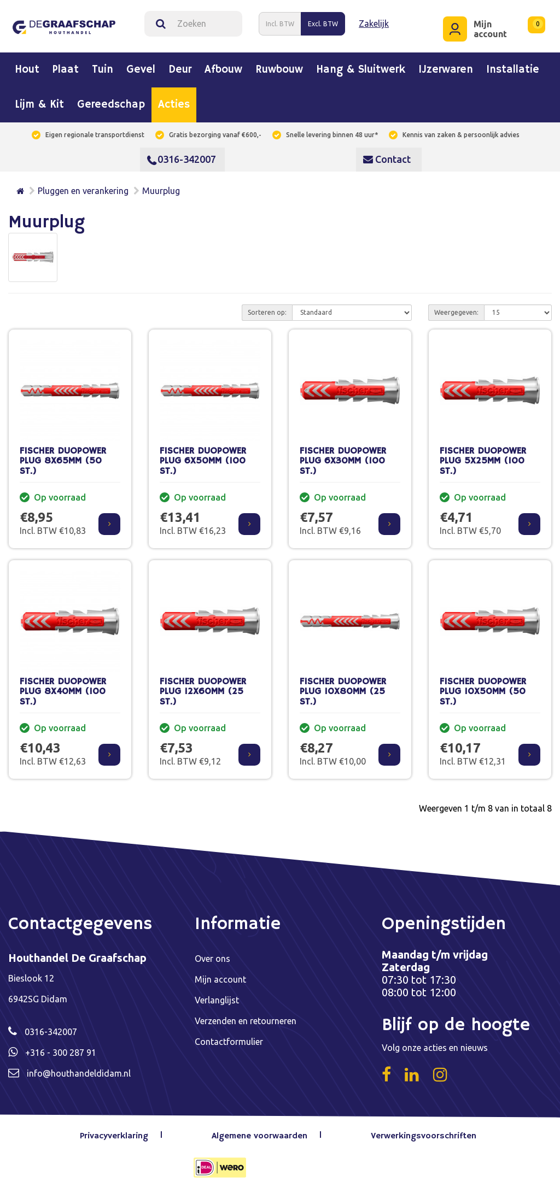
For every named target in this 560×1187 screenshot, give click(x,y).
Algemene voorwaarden (262, 1131)
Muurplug (161, 186)
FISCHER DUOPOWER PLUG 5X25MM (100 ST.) (483, 456)
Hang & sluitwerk (360, 65)
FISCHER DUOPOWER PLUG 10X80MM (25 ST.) (343, 687)
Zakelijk (374, 21)
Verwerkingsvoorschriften (423, 1131)
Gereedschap (111, 100)
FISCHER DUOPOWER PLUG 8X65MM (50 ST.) (63, 456)
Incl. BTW (280, 21)
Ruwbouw (279, 65)
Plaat (65, 65)
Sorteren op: (267, 307)
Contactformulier (229, 1037)
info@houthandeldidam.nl (79, 1068)
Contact (387, 154)
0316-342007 (181, 154)
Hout (27, 65)
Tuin (102, 65)
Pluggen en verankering (83, 186)
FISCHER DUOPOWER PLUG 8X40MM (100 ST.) (63, 687)
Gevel (140, 65)
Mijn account (220, 974)
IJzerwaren (445, 65)
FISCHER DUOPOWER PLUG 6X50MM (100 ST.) (203, 456)
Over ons (212, 954)
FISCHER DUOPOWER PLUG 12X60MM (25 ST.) (203, 687)
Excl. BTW (323, 21)
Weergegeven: (456, 307)
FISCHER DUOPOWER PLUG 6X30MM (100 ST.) (343, 456)
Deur (179, 65)
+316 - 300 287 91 (60, 1048)
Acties (174, 100)
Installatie (512, 65)
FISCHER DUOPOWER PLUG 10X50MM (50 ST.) (483, 687)
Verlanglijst (217, 995)
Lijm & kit (39, 100)
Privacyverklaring (118, 1131)
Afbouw (223, 65)
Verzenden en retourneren (245, 1016)
